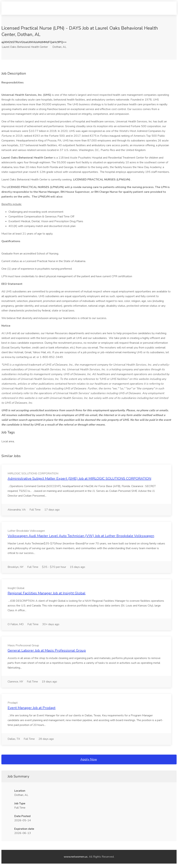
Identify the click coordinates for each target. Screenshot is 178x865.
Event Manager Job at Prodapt (31, 707)
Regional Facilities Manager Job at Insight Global (46, 593)
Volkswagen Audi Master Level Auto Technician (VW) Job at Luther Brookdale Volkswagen (81, 535)
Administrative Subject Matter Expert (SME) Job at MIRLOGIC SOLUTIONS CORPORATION (79, 478)
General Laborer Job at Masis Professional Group (47, 650)
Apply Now (88, 759)
